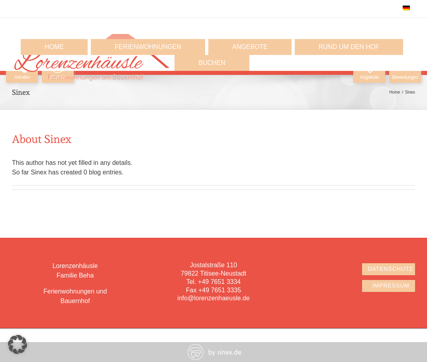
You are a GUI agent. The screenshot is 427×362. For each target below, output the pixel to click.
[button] (17, 344)
